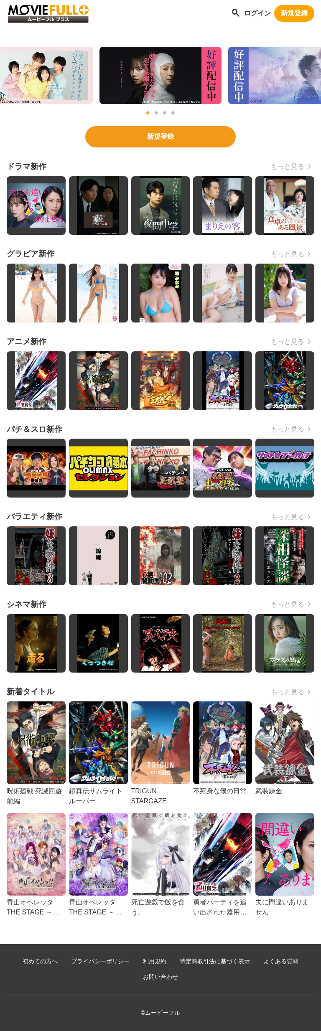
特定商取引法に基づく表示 (215, 961)
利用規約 (154, 961)
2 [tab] (156, 113)
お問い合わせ (160, 977)
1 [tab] (148, 113)
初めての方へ (40, 961)
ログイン (257, 13)
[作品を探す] (236, 13)
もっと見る (287, 166)
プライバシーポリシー (100, 961)
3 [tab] (164, 113)
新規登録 (294, 13)
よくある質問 (280, 961)
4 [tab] (173, 113)
